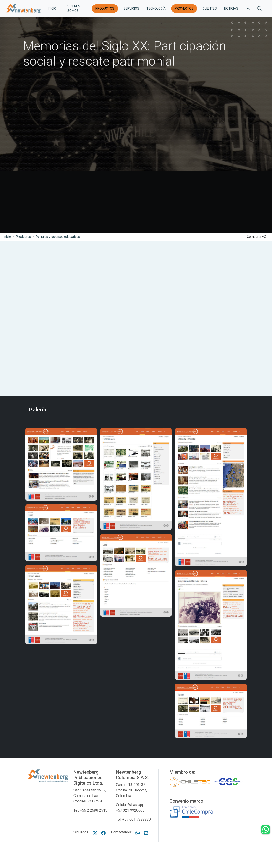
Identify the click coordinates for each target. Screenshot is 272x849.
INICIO (52, 8)
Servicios (131, 8)
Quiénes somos (73, 8)
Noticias (231, 8)
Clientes (210, 8)
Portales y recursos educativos (58, 236)
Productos (104, 8)
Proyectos (184, 8)
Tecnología (156, 8)
